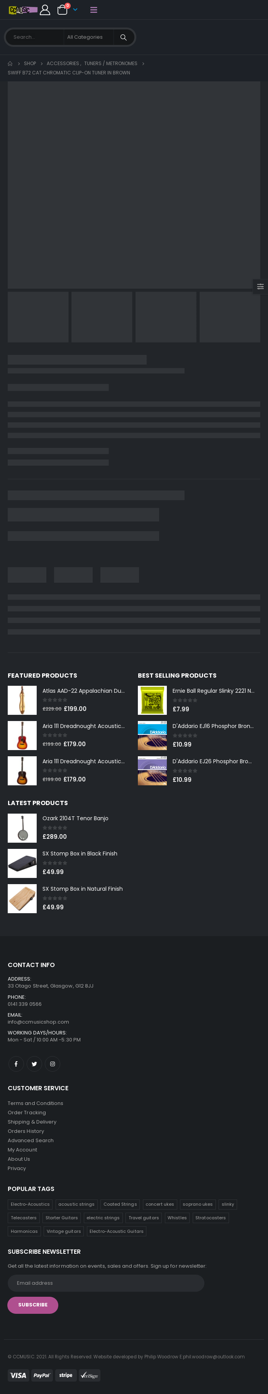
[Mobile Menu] (93, 9)
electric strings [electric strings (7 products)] (103, 1218)
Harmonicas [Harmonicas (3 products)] (24, 1231)
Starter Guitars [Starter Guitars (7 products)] (62, 1218)
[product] (22, 700)
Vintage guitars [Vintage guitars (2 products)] (64, 1231)
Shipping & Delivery (32, 1122)
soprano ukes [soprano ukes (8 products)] (198, 1204)
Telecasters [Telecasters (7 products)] (24, 1218)
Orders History (26, 1131)
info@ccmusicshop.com (38, 1022)
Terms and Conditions (35, 1103)
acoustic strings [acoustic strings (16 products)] (76, 1204)
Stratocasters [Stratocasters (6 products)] (210, 1218)
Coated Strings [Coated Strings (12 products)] (120, 1204)
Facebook (16, 1064)
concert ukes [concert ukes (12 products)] (160, 1204)
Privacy (17, 1168)
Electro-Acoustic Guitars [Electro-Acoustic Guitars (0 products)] (117, 1231)
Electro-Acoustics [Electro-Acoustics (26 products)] (30, 1204)
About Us (19, 1159)
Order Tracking (27, 1112)
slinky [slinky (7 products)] (228, 1204)
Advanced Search (31, 1140)
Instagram (52, 1064)
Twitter (34, 1064)
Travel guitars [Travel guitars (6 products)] (144, 1218)
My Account (22, 1149)
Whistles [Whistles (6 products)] (177, 1218)
